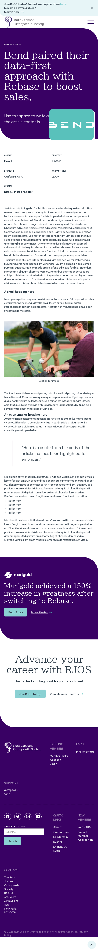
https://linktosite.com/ (18, 191)
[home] (24, 22)
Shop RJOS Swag (60, 848)
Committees (61, 832)
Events (57, 841)
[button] (89, 22)
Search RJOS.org (14, 826)
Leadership (60, 837)
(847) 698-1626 (11, 792)
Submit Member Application (85, 836)
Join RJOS (84, 827)
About (57, 827)
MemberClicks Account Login (59, 759)
